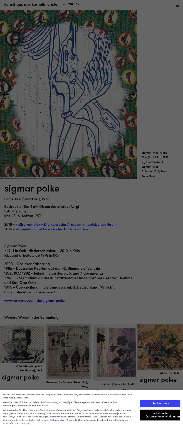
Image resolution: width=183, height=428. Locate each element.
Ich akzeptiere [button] (160, 403)
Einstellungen (122, 420)
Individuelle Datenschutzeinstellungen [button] (163, 415)
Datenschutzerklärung (61, 420)
